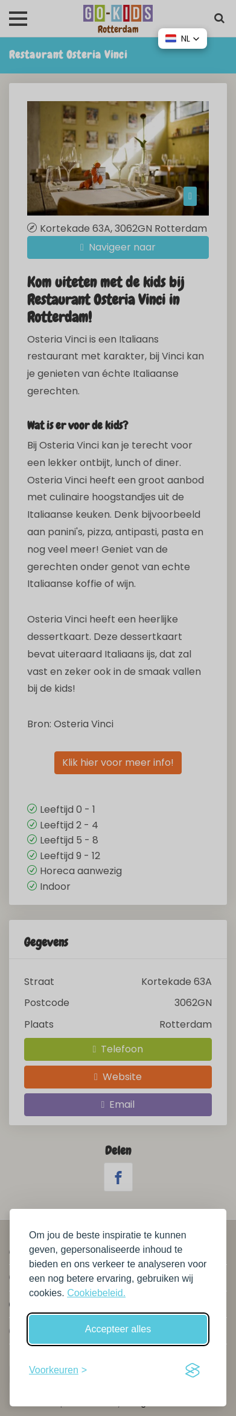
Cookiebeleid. (96, 1293)
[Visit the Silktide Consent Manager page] (192, 1370)
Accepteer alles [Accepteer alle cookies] (118, 1329)
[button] (182, 38)
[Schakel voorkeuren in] (58, 1370)
